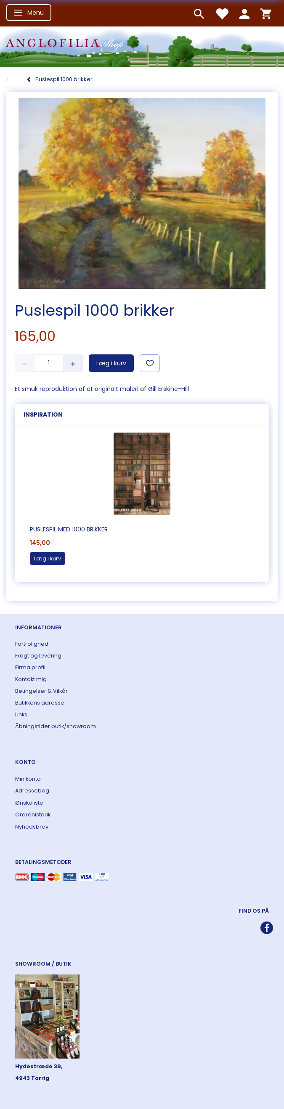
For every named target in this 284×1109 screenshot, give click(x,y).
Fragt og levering (38, 655)
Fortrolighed (31, 643)
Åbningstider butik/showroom (55, 726)
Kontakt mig (31, 679)
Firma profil (30, 667)
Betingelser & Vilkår (41, 690)
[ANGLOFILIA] (142, 46)
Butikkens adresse (39, 702)
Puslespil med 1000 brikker (69, 529)
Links (21, 714)
